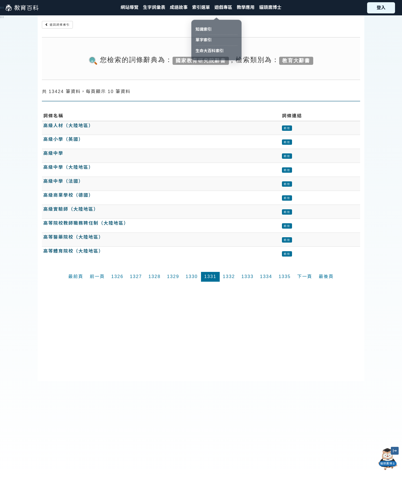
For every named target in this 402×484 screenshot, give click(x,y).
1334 (266, 276)
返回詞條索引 (57, 24)
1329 (173, 276)
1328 (155, 276)
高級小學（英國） (63, 139)
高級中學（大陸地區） (68, 167)
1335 (285, 276)
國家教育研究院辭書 (201, 60)
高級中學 (53, 153)
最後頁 (326, 276)
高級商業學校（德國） (68, 195)
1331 (210, 276)
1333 (247, 276)
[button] (201, 7)
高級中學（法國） (63, 181)
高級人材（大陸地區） (68, 125)
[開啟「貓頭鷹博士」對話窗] (388, 459)
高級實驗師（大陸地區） (71, 209)
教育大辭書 (296, 60)
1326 (117, 276)
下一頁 (304, 276)
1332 (229, 276)
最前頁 (75, 276)
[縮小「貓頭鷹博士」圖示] (395, 451)
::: (2, 7)
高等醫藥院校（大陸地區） (73, 237)
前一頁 (97, 276)
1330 (192, 276)
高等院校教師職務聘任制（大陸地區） (86, 223)
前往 (287, 128)
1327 (136, 276)
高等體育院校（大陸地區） (73, 251)
